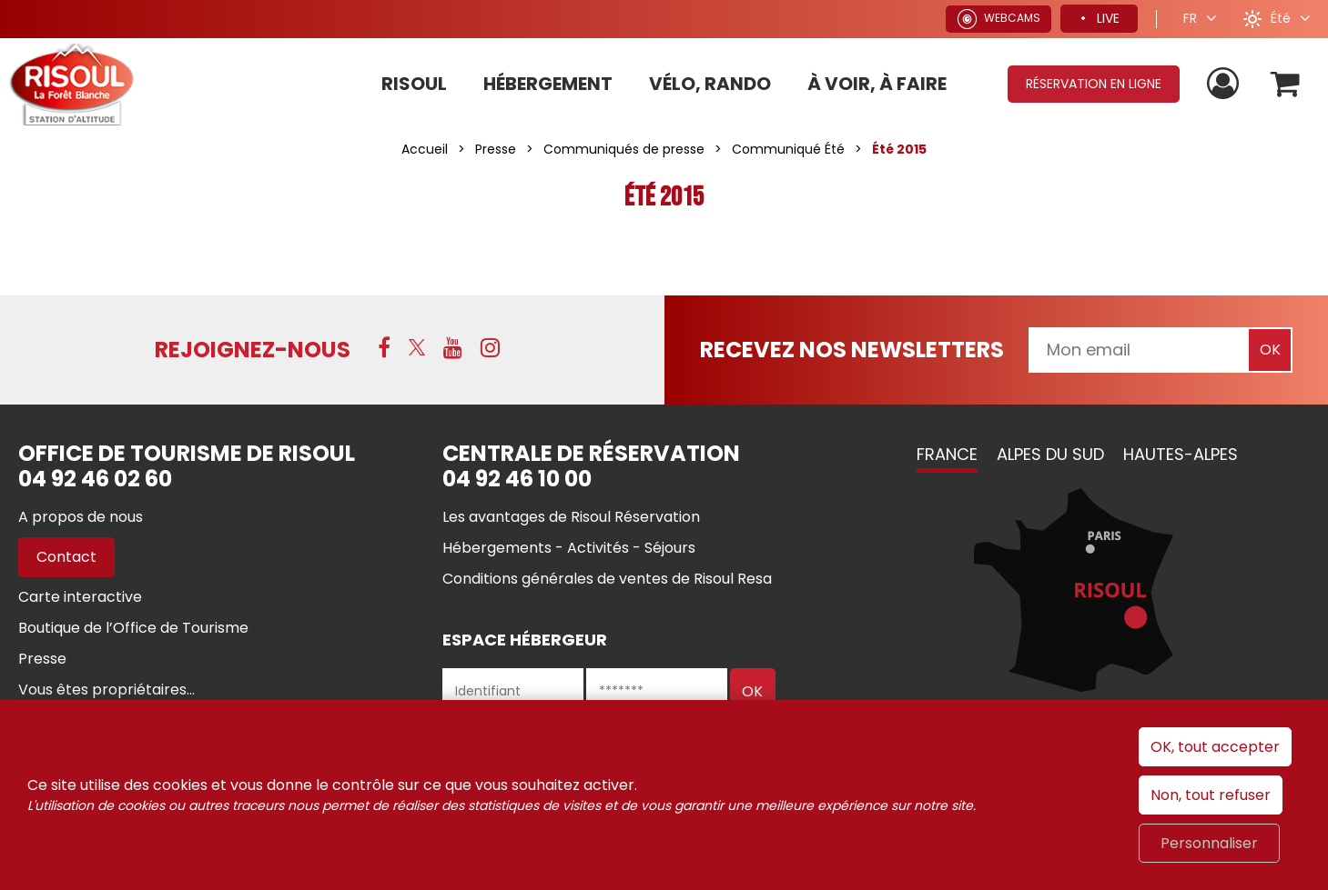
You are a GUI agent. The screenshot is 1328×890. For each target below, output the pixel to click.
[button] (1286, 84)
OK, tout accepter (1215, 746)
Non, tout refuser (1211, 795)
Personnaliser (1209, 843)
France (947, 454)
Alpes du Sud (1050, 454)
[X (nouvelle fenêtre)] (417, 347)
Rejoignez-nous (252, 350)
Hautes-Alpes (1180, 454)
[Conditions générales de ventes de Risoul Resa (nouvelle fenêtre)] (607, 578)
